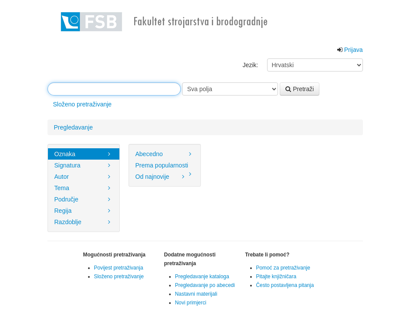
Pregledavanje (73, 127)
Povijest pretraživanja (118, 268)
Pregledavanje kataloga (202, 276)
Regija (83, 210)
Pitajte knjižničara (276, 276)
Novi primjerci (191, 303)
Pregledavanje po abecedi (205, 285)
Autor (83, 176)
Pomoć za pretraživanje (283, 268)
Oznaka (83, 154)
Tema (83, 188)
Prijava (353, 49)
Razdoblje (83, 222)
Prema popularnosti (165, 166)
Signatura (83, 165)
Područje (83, 199)
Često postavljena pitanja (285, 285)
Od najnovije (161, 176)
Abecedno (165, 154)
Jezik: (250, 64)
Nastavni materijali (196, 294)
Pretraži (299, 88)
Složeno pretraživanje (82, 104)
